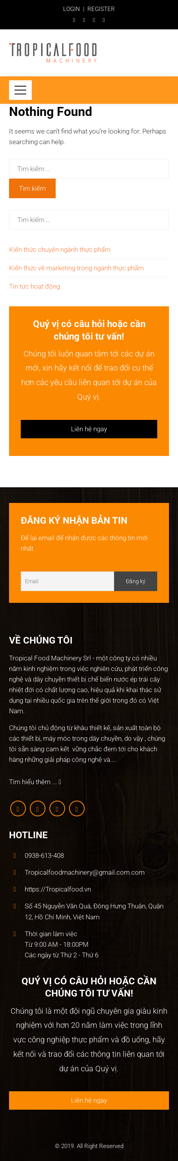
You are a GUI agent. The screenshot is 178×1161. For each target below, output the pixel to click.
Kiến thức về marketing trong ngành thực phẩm (76, 268)
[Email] (67, 581)
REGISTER (101, 9)
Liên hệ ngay (89, 429)
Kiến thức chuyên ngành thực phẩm (60, 249)
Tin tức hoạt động (34, 286)
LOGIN (71, 9)
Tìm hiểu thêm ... (35, 782)
